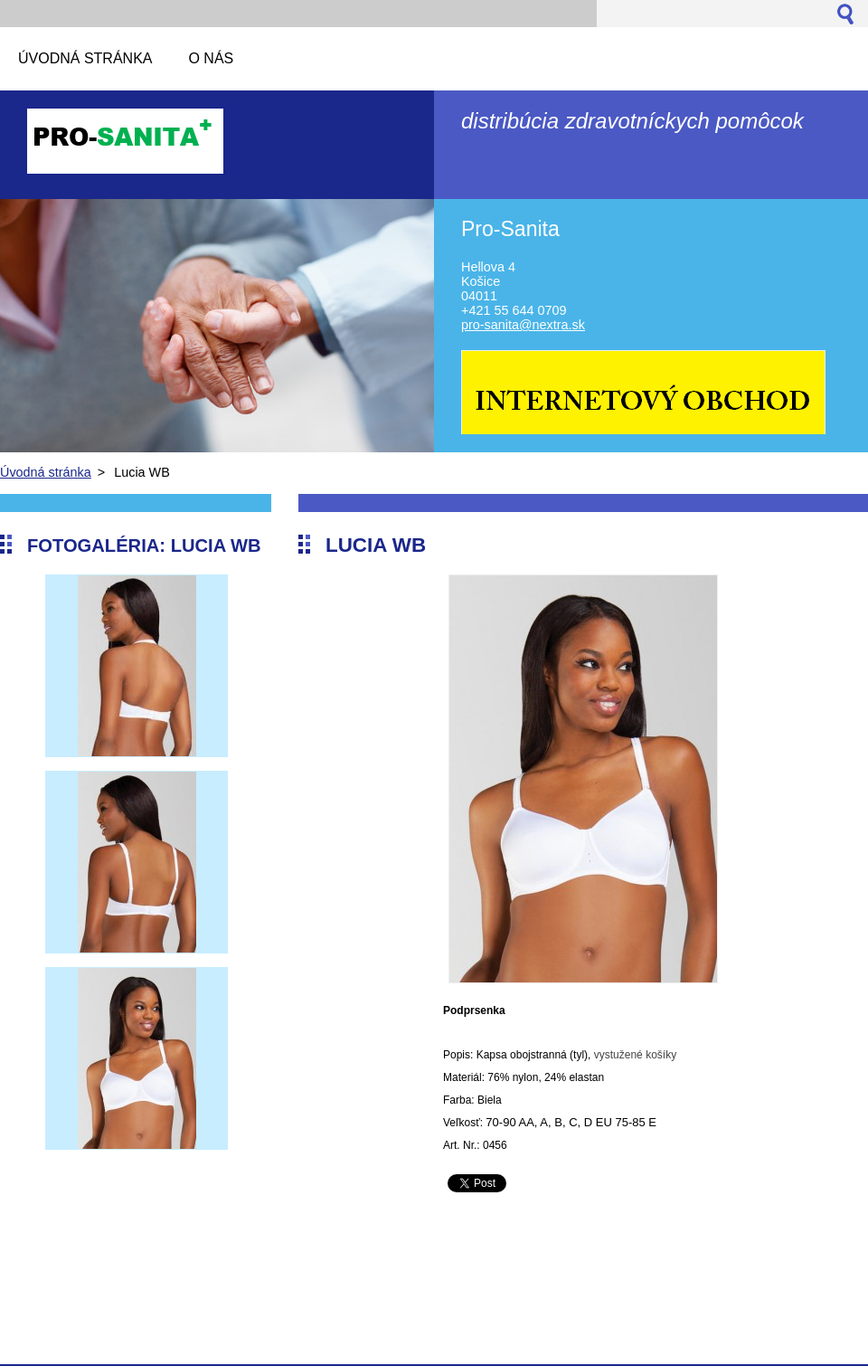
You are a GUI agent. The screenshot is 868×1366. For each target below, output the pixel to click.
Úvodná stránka (45, 472)
